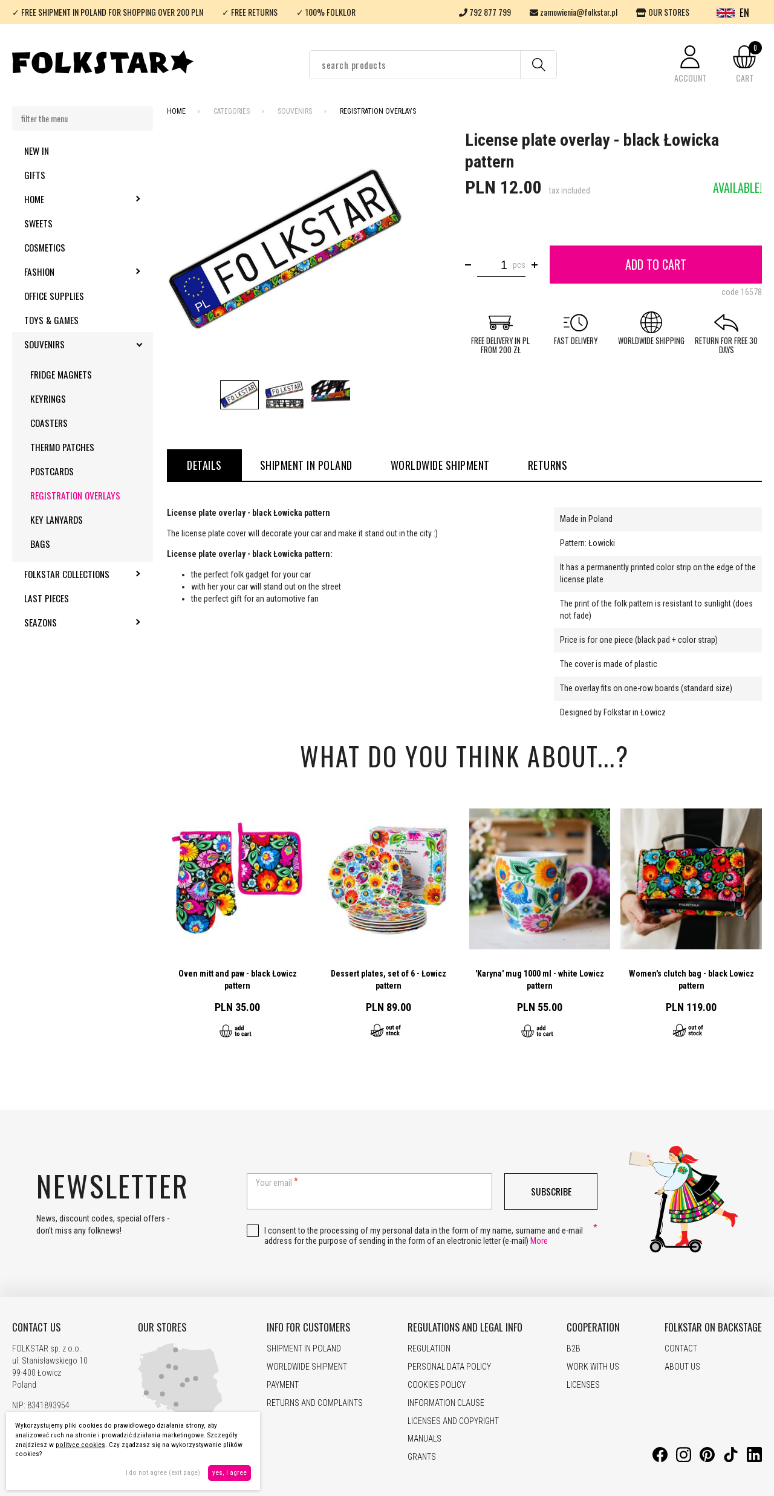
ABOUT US (682, 1366)
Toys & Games (51, 320)
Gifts (34, 174)
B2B (573, 1348)
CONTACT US (36, 1327)
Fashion (72, 271)
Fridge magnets (61, 374)
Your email (274, 1183)
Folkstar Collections (88, 574)
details (204, 465)
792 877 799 (485, 11)
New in (36, 150)
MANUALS (424, 1438)
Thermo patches (62, 447)
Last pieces (46, 598)
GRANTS (422, 1457)
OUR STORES (662, 11)
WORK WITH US (593, 1366)
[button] (689, 64)
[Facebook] (660, 1459)
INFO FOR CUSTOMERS (308, 1327)
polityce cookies (80, 1445)
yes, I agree (229, 1473)
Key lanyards (56, 519)
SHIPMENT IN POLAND (306, 465)
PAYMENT (283, 1385)
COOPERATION (593, 1327)
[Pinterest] (707, 1459)
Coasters (49, 422)
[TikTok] (730, 1459)
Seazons (73, 622)
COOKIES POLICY (437, 1385)
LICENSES (583, 1385)
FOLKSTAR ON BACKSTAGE (713, 1327)
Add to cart (655, 264)
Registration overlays (75, 495)
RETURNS (548, 465)
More (539, 1241)
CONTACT (681, 1348)
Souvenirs (77, 344)
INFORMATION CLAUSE (446, 1403)
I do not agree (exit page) (163, 1473)
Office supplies (54, 295)
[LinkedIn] (754, 1459)
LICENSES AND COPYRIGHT (453, 1421)
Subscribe (551, 1191)
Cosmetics (44, 247)
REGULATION (429, 1348)
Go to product (237, 925)
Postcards (52, 471)
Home (66, 199)
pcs (519, 265)
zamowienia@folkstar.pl (573, 11)
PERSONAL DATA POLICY (449, 1366)
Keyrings (48, 398)
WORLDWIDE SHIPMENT (440, 465)
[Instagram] (683, 1459)
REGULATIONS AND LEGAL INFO (465, 1327)
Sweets (38, 223)
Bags (40, 543)
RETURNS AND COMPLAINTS (315, 1403)
